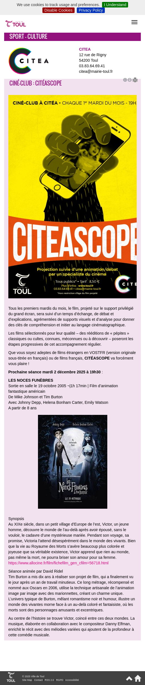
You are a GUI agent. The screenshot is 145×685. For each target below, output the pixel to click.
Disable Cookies (58, 10)
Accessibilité (72, 680)
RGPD (59, 680)
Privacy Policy (91, 10)
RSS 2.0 (49, 680)
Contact (38, 680)
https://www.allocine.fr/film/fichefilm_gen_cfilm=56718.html (58, 563)
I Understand (115, 4)
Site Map (27, 680)
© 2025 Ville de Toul (33, 676)
